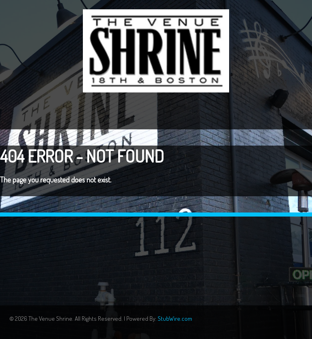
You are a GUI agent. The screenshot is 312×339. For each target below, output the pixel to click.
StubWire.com (175, 318)
